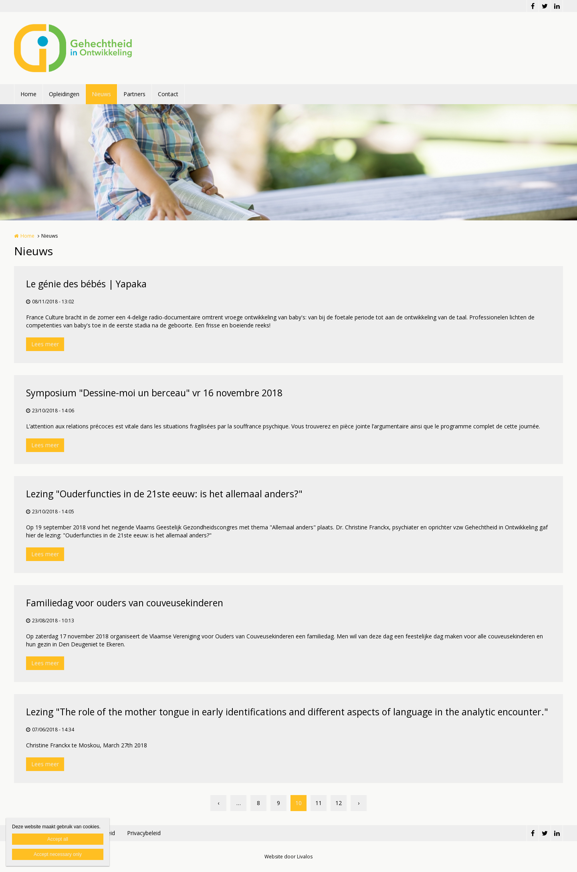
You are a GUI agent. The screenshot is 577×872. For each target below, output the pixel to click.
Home (28, 94)
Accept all (57, 839)
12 (338, 803)
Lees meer (45, 344)
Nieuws (101, 94)
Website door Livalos (288, 856)
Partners (134, 94)
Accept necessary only (58, 854)
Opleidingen (64, 94)
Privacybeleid (144, 833)
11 (318, 803)
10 (298, 803)
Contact (168, 94)
